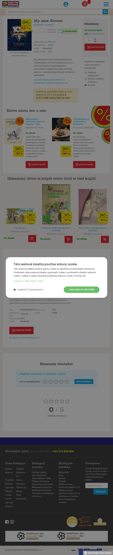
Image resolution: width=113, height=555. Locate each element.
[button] (57, 281)
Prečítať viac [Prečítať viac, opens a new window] (80, 275)
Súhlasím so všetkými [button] (81, 289)
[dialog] (56, 277)
